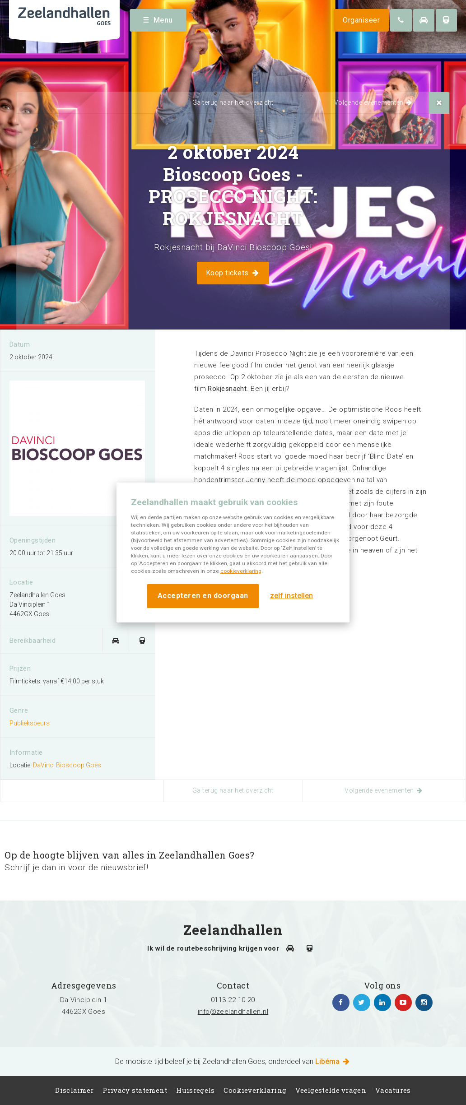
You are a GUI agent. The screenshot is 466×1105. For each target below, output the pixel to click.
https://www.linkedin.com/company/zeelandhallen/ (382, 1002)
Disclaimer (74, 1090)
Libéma (333, 1061)
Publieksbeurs (29, 723)
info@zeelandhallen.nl (233, 1012)
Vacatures (393, 1090)
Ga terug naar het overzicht (233, 102)
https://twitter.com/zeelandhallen (361, 1002)
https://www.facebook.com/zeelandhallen (341, 1002)
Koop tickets (233, 273)
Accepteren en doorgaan (203, 595)
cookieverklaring (240, 571)
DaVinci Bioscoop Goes (67, 765)
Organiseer (361, 20)
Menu (158, 20)
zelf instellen (291, 595)
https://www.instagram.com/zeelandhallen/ (424, 1002)
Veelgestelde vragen (330, 1090)
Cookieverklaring (255, 1090)
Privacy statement (135, 1090)
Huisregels (195, 1090)
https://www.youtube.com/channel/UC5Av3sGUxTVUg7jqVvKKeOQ (403, 1002)
